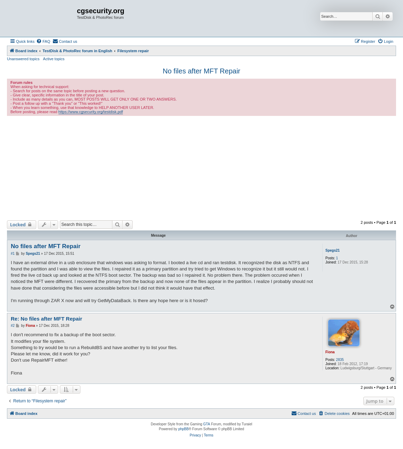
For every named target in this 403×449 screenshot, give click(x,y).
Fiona (330, 352)
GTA (206, 424)
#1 (13, 253)
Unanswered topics (23, 59)
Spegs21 (332, 250)
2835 (340, 360)
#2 (13, 326)
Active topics (54, 59)
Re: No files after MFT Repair (46, 319)
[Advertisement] (201, 168)
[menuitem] (43, 41)
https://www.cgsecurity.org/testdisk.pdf (90, 112)
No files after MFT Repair (201, 71)
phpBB (183, 429)
